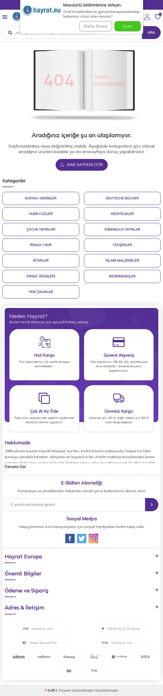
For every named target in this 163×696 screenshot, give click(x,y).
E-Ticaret (63, 690)
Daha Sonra (95, 26)
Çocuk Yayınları (40, 229)
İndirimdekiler (122, 276)
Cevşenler (122, 245)
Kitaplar (41, 260)
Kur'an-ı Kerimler (40, 198)
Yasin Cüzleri (41, 214)
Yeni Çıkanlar (40, 292)
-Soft (50, 690)
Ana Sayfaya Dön (82, 164)
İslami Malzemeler (122, 260)
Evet (127, 26)
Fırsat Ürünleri (41, 276)
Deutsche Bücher (122, 198)
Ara (151, 32)
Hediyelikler (122, 214)
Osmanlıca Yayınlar (122, 229)
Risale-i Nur (41, 245)
